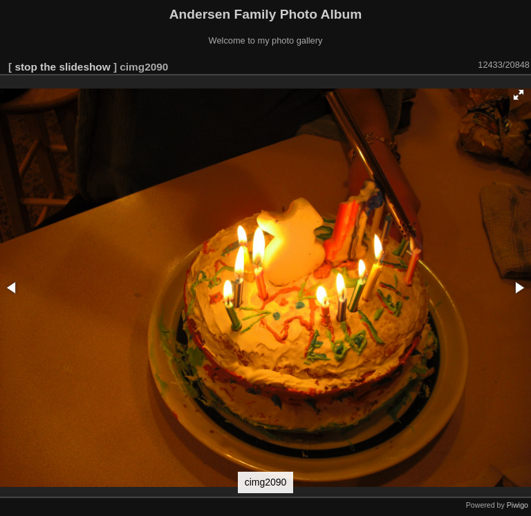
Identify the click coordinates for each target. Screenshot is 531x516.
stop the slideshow (62, 67)
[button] (518, 95)
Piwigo (517, 505)
